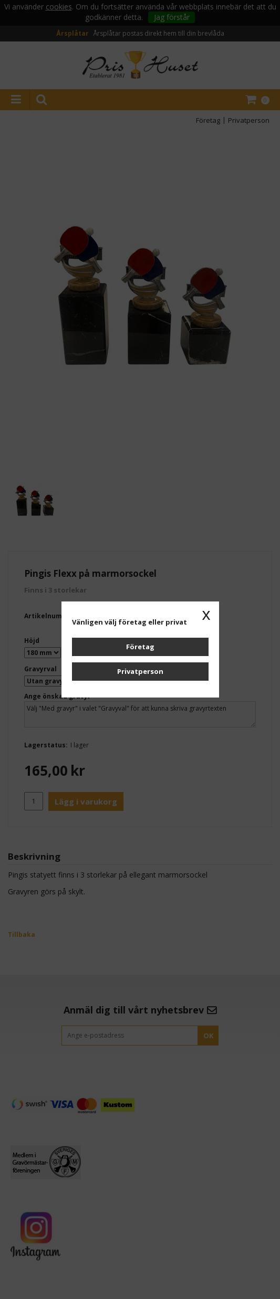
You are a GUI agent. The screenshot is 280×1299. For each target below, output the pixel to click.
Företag (140, 646)
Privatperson (140, 671)
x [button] (206, 614)
